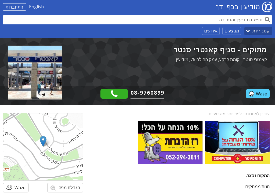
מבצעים (232, 31)
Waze (258, 93)
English (36, 6)
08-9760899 (147, 92)
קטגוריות (261, 31)
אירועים (211, 31)
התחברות (14, 7)
